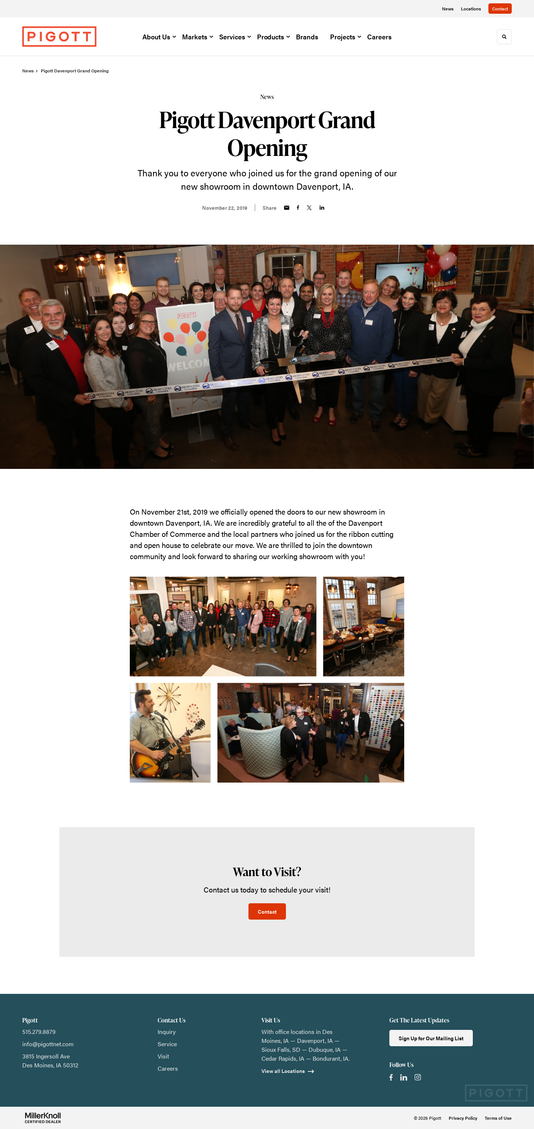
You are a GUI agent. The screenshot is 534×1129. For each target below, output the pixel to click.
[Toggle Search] (504, 36)
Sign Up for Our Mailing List (431, 1038)
